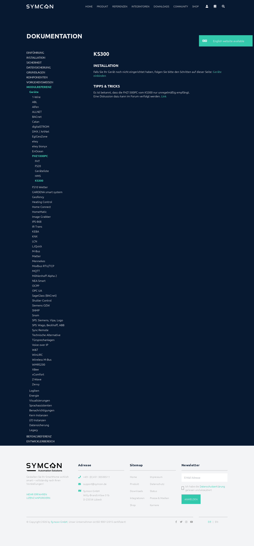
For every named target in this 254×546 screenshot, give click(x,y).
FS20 (38, 166)
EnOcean (37, 151)
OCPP (35, 285)
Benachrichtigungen (41, 410)
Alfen (35, 106)
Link (163, 96)
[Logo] (39, 6)
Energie (34, 395)
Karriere (154, 505)
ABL (34, 101)
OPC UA (37, 290)
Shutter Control (42, 300)
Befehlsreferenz (39, 436)
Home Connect (41, 206)
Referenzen (119, 6)
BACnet (37, 116)
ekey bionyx (39, 146)
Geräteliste (42, 170)
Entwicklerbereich (40, 441)
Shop (195, 6)
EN (216, 521)
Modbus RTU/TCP (43, 266)
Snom (35, 315)
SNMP (36, 310)
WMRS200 (38, 364)
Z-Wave (36, 379)
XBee (35, 369)
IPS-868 (36, 221)
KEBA (35, 231)
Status (153, 491)
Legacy (33, 430)
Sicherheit (34, 62)
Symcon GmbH (59, 521)
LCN (34, 241)
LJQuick (37, 246)
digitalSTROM (40, 126)
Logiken (34, 390)
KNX (35, 236)
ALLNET (37, 111)
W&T (35, 349)
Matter (36, 256)
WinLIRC (37, 354)
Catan (35, 121)
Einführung (35, 52)
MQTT (36, 270)
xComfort (38, 374)
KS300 (39, 180)
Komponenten (37, 77)
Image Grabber (41, 216)
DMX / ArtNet (40, 131)
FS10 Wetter (40, 187)
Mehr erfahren (36, 494)
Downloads (161, 6)
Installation (35, 57)
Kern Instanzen (38, 415)
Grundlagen (35, 72)
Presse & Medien (159, 498)
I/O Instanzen (37, 420)
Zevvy (36, 384)
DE (209, 521)
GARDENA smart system (47, 192)
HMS (38, 175)
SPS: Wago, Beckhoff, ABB (48, 325)
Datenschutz (157, 484)
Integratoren (140, 6)
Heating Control (42, 201)
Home (89, 6)
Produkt (102, 6)
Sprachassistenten (40, 405)
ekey (35, 141)
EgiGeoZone (39, 136)
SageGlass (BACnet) (44, 295)
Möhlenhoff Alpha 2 (44, 275)
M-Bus (36, 251)
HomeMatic (39, 211)
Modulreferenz (39, 87)
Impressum (156, 477)
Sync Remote (40, 330)
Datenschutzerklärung (212, 486)
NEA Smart (39, 280)
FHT (37, 161)
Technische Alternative (46, 335)
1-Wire (36, 97)
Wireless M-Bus (42, 359)
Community (180, 6)
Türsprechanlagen (43, 339)
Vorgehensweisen (39, 82)
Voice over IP (40, 344)
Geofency (38, 197)
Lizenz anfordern (38, 498)
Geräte (33, 92)
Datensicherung (38, 67)
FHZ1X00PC (40, 156)
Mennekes (38, 261)
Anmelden (191, 499)
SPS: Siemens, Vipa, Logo (47, 320)
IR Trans (37, 226)
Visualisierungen (39, 400)
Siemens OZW (41, 305)
